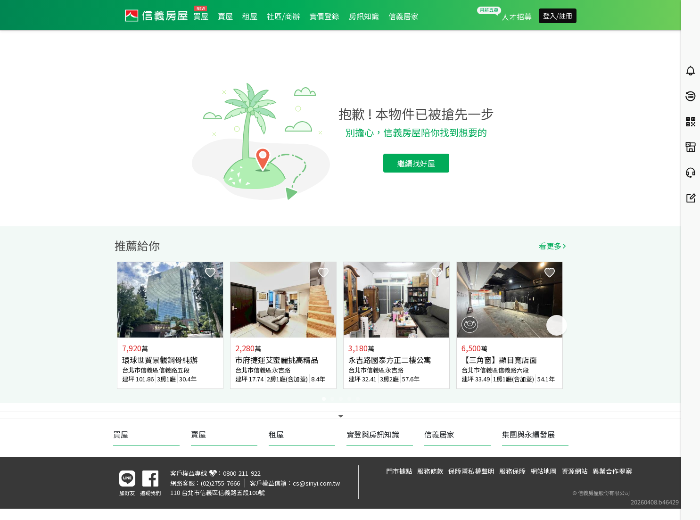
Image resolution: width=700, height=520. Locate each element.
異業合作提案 (612, 471)
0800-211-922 (242, 473)
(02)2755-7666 (220, 483)
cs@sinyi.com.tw (316, 483)
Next (556, 325)
